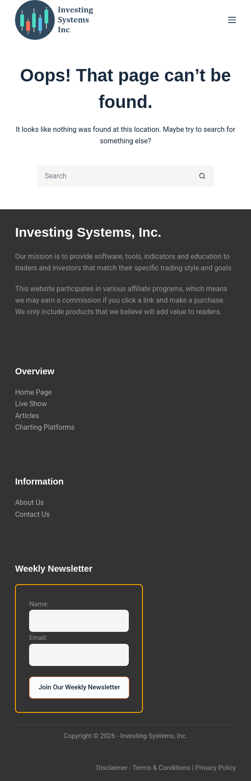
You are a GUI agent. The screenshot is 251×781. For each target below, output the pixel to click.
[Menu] (232, 20)
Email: (38, 638)
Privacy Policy (215, 768)
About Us (29, 502)
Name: (39, 604)
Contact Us (32, 514)
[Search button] (203, 176)
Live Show (31, 404)
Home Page (33, 392)
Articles (27, 416)
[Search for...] (114, 176)
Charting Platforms (45, 427)
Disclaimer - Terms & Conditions (144, 768)
